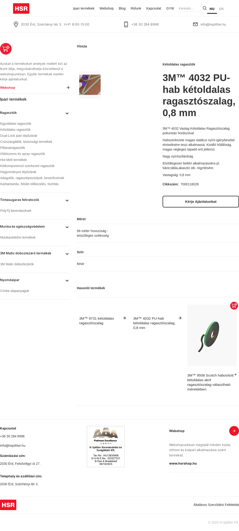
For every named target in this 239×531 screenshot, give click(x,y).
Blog (122, 8)
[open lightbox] (90, 84)
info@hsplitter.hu (213, 24)
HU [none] (211, 9)
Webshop (106, 8)
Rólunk (136, 8)
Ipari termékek (83, 8)
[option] (221, 9)
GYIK (170, 8)
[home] (21, 7)
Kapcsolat (153, 8)
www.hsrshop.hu (183, 463)
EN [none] (221, 9)
